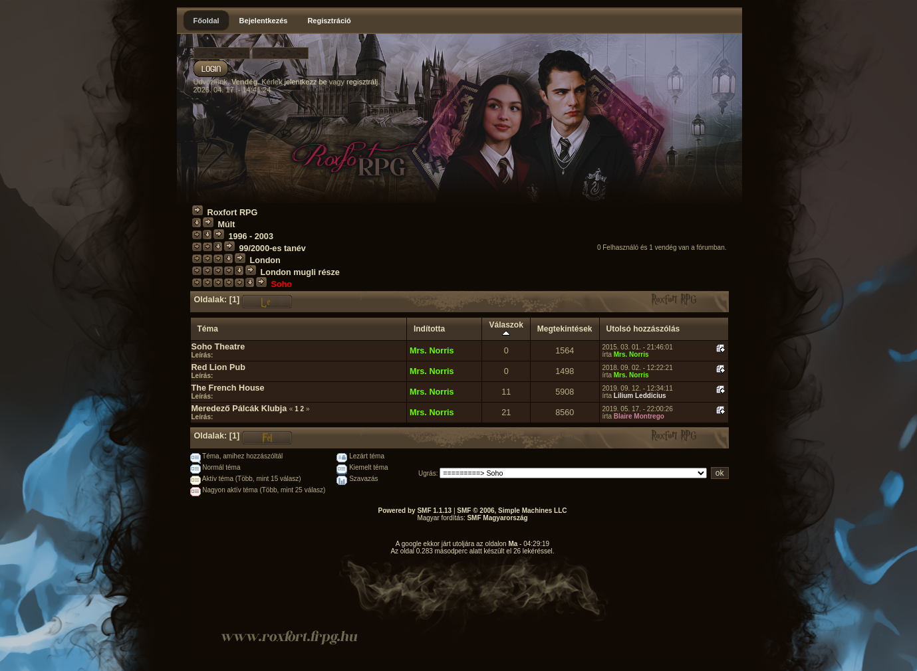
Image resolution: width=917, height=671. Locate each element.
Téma (207, 329)
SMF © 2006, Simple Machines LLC (512, 510)
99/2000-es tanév (272, 248)
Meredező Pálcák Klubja (239, 408)
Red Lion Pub (218, 367)
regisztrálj (362, 82)
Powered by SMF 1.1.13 (415, 510)
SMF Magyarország (497, 518)
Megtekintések (564, 329)
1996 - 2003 (251, 236)
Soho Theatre (218, 346)
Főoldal (206, 21)
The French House (228, 388)
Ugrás (427, 473)
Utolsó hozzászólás (643, 329)
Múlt (226, 224)
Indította (429, 329)
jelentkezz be (305, 82)
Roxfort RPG (232, 212)
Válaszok (506, 328)
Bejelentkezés (263, 21)
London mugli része (300, 272)
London (265, 260)
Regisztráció (328, 21)
